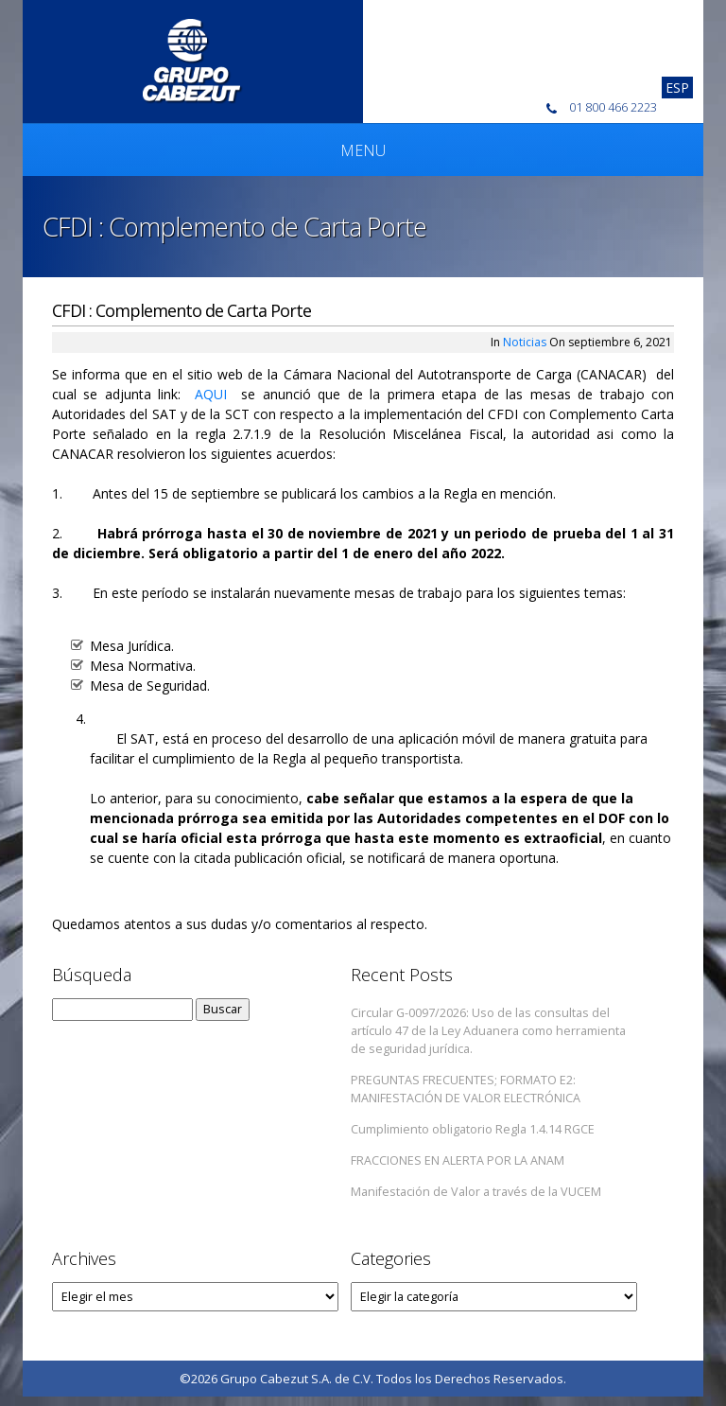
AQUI (211, 394)
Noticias (524, 342)
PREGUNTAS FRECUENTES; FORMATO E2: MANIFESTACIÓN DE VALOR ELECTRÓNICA (465, 1089)
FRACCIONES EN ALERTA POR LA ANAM (457, 1160)
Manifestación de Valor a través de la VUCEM (476, 1192)
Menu (363, 150)
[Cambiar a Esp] (677, 87)
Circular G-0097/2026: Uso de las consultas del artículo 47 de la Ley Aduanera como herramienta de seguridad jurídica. (488, 1031)
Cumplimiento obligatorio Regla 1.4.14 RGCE (473, 1129)
